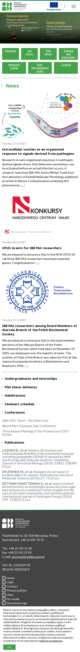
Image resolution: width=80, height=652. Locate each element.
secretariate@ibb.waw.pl (28, 557)
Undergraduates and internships (31, 378)
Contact (66, 64)
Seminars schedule (19, 404)
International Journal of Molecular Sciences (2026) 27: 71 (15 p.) (37, 475)
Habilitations (15, 395)
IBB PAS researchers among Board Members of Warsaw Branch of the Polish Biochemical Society (39, 330)
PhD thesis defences (21, 387)
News (12, 86)
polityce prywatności (51, 640)
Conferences (15, 412)
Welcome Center (14, 66)
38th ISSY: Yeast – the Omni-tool (25, 420)
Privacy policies (14, 590)
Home (8, 578)
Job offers (29, 52)
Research (10, 50)
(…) (23, 185)
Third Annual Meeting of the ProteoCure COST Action (35, 432)
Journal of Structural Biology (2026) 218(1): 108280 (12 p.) (39, 458)
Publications (14, 442)
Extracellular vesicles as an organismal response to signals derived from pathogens (38, 151)
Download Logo (14, 603)
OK (9, 647)
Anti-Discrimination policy (40, 68)
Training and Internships (68, 54)
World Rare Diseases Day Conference (29, 426)
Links (7, 594)
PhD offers (48, 52)
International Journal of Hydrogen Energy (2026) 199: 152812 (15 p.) (39, 491)
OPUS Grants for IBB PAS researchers (32, 248)
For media (10, 599)
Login (8, 582)
